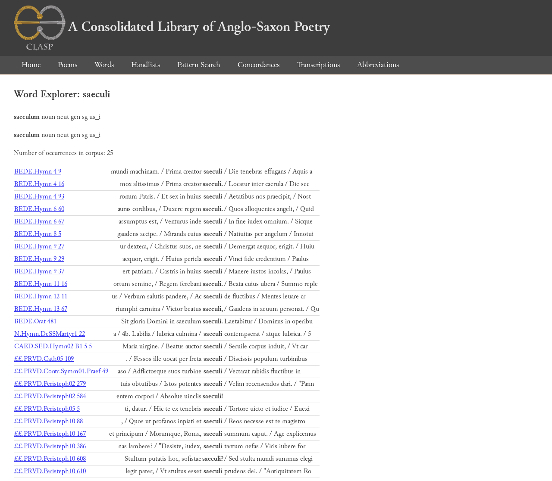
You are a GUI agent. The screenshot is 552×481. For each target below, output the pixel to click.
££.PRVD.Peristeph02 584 (50, 396)
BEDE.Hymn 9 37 (39, 271)
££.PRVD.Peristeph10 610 (50, 471)
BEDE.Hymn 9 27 (39, 246)
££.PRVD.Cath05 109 (44, 359)
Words (104, 64)
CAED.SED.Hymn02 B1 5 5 (53, 346)
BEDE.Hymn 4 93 (39, 197)
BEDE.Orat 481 (35, 321)
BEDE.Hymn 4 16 (39, 184)
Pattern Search (198, 64)
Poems (67, 64)
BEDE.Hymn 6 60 (39, 209)
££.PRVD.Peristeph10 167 (50, 434)
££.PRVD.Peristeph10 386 (50, 446)
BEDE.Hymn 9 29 (39, 259)
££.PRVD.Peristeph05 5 (47, 409)
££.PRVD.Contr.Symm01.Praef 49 (61, 371)
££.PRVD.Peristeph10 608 (50, 459)
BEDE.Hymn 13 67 (40, 309)
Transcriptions (318, 64)
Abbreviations (378, 64)
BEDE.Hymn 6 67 (39, 222)
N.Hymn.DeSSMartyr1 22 (49, 334)
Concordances (258, 64)
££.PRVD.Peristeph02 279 (50, 384)
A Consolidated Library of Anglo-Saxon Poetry (172, 27)
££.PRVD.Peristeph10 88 (48, 421)
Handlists (145, 64)
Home (31, 64)
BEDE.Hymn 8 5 (37, 234)
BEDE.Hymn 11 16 (40, 284)
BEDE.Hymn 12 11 (40, 296)
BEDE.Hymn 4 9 (37, 172)
